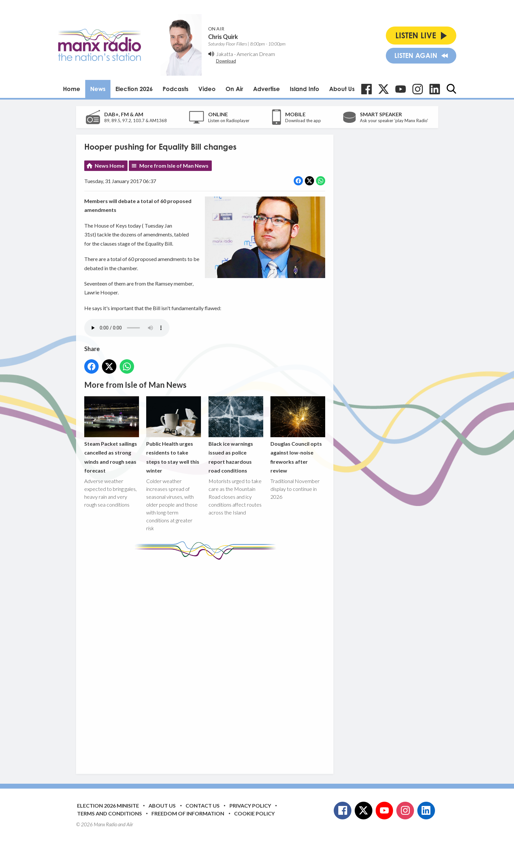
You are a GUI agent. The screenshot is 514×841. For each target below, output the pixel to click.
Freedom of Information (187, 813)
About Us (342, 88)
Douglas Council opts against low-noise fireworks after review (297, 435)
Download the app (303, 120)
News (98, 88)
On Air (234, 88)
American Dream (256, 54)
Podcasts (175, 88)
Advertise (266, 88)
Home (71, 88)
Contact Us (203, 805)
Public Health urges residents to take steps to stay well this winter (173, 435)
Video (207, 88)
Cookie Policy (254, 813)
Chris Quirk (223, 36)
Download (226, 61)
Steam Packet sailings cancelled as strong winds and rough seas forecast (111, 435)
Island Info (304, 88)
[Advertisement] (207, 661)
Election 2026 (134, 88)
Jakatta (224, 54)
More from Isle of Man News (173, 165)
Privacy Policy (250, 805)
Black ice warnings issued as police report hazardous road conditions (235, 435)
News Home (109, 165)
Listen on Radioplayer (228, 120)
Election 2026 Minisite (108, 805)
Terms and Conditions (109, 813)
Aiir (130, 824)
